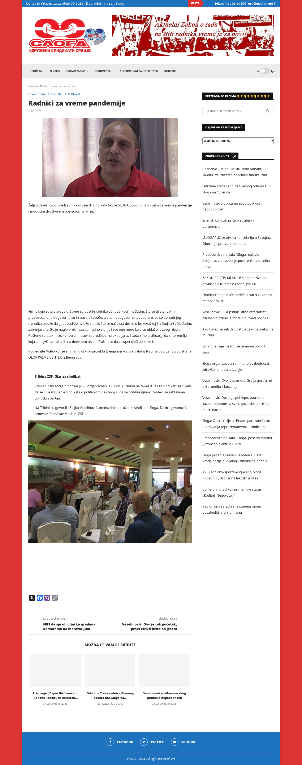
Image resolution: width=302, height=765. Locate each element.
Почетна (33, 86)
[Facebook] (120, 742)
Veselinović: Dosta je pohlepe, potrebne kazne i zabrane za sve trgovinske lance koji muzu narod (236, 404)
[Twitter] (152, 742)
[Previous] (207, 3)
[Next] (211, 3)
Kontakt (170, 71)
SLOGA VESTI (77, 94)
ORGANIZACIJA (75, 71)
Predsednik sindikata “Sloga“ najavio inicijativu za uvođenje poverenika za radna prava (236, 261)
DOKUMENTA (103, 71)
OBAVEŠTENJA (37, 94)
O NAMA (55, 71)
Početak (37, 71)
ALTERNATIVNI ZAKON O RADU (139, 71)
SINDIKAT (57, 94)
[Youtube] (183, 742)
